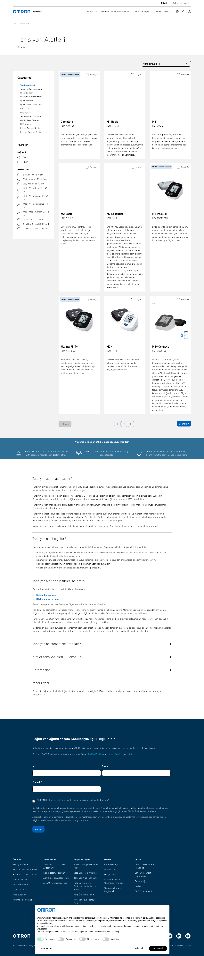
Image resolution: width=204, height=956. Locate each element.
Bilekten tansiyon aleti (47, 598)
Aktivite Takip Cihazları (29, 120)
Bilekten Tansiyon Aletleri (31, 132)
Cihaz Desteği (111, 864)
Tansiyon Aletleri (25, 24)
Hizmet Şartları (115, 754)
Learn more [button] (46, 948)
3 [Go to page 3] (130, 423)
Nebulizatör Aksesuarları (31, 97)
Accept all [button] (158, 948)
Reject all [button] (139, 948)
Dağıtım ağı (140, 881)
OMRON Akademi (143, 891)
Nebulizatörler (26, 93)
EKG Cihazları (26, 124)
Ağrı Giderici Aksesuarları (31, 105)
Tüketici (164, 3)
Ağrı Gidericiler (26, 101)
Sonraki (184, 423)
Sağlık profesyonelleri (182, 3)
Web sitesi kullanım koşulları (25, 946)
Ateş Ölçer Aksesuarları (55, 883)
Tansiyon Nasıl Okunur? (85, 878)
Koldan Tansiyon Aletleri (30, 128)
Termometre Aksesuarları (31, 116)
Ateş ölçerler (25, 113)
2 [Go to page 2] (124, 423)
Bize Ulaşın (109, 870)
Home (15, 24)
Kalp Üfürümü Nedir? (84, 895)
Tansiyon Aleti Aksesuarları (31, 89)
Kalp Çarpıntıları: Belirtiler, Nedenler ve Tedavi (85, 886)
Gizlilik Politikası (96, 754)
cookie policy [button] (47, 923)
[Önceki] (65, 424)
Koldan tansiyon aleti (47, 594)
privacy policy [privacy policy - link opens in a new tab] (142, 918)
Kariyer (138, 886)
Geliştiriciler (110, 875)
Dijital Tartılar (26, 109)
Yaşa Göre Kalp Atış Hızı (85, 873)
